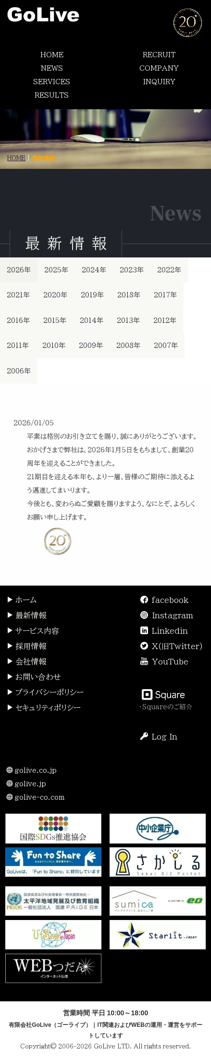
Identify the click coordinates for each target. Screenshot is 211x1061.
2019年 (92, 295)
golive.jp (26, 783)
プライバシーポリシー (45, 692)
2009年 (91, 345)
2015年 (54, 320)
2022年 (169, 270)
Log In (158, 737)
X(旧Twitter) (177, 646)
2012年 (164, 320)
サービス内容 (32, 631)
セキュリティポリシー (43, 708)
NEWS (52, 68)
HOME (51, 54)
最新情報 (26, 615)
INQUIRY (159, 81)
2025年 (56, 270)
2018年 (128, 295)
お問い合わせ (33, 677)
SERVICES (51, 81)
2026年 (19, 270)
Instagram (172, 615)
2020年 (55, 295)
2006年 (19, 371)
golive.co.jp (31, 770)
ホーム (21, 600)
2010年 (53, 345)
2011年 (18, 345)
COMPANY (159, 68)
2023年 (132, 270)
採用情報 (26, 646)
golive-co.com (35, 797)
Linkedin (170, 631)
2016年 (18, 320)
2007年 (166, 345)
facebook (170, 600)
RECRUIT (159, 54)
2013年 (128, 320)
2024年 (94, 270)
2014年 (91, 320)
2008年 (128, 345)
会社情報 (26, 661)
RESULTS (52, 95)
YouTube (170, 661)
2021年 (18, 295)
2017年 (165, 295)
